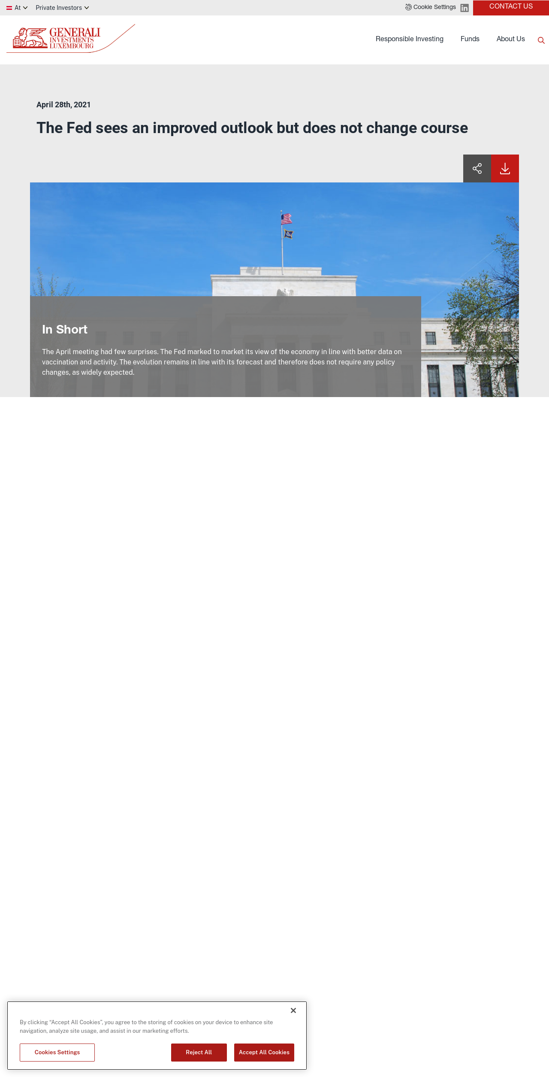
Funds (470, 39)
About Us (511, 39)
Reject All (199, 1052)
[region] (157, 1035)
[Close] (293, 1010)
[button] (430, 7)
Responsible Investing (409, 39)
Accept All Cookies (264, 1052)
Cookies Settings (57, 1052)
